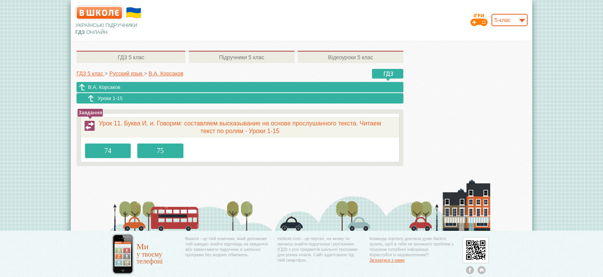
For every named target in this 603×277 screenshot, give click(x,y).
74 (108, 151)
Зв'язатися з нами (387, 260)
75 (160, 151)
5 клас (131, 57)
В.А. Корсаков (104, 87)
